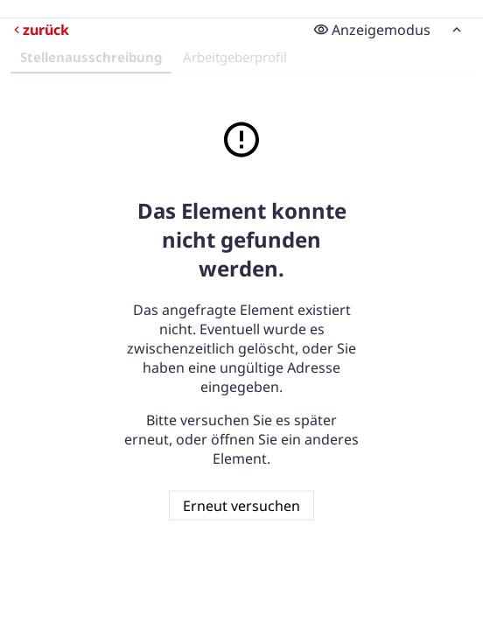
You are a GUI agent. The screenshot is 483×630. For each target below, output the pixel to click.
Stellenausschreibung (91, 57)
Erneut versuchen (241, 504)
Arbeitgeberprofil (235, 57)
